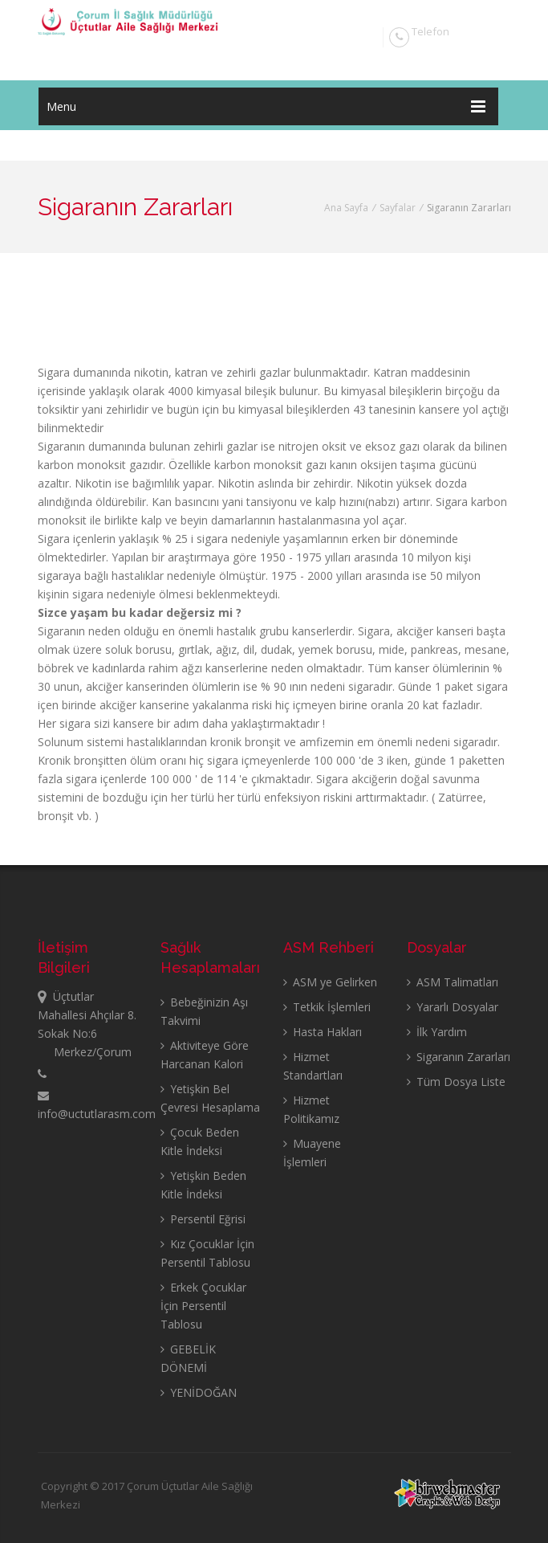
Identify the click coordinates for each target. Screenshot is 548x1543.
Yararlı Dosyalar (452, 1006)
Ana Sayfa (346, 207)
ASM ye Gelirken (330, 982)
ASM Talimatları (452, 982)
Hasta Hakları (322, 1031)
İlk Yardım (437, 1031)
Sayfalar (398, 207)
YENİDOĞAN (198, 1392)
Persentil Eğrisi (203, 1219)
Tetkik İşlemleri (327, 1006)
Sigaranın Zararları (458, 1056)
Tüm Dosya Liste (456, 1081)
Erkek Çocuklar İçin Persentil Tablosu (203, 1306)
